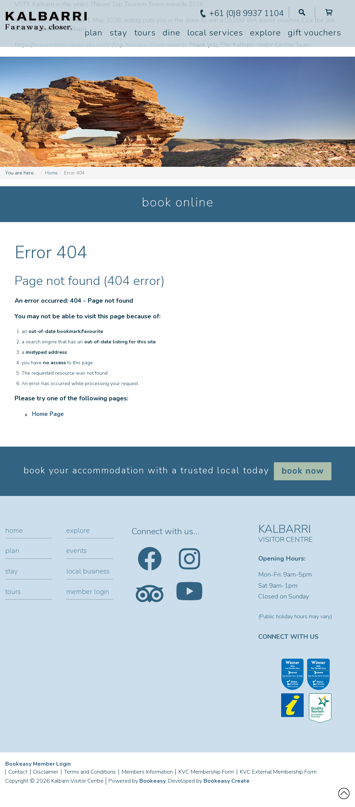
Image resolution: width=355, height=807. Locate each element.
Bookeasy (152, 781)
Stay (118, 33)
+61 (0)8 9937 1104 (246, 13)
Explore (265, 33)
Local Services (215, 33)
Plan (94, 33)
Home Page (48, 414)
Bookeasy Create (227, 781)
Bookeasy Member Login (38, 764)
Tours (145, 33)
